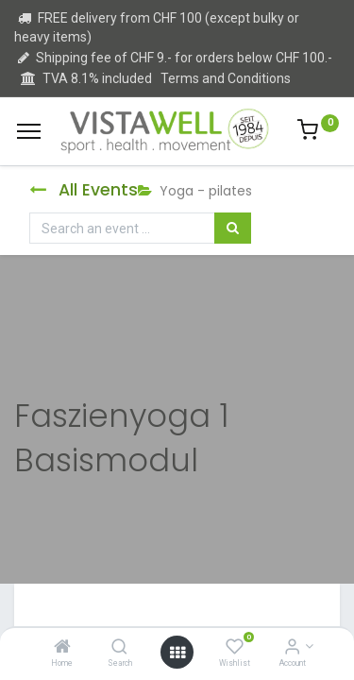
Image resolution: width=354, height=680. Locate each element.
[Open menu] (177, 652)
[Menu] (28, 131)
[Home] (62, 647)
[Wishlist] (235, 647)
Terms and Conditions (225, 78)
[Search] (119, 647)
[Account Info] (292, 647)
